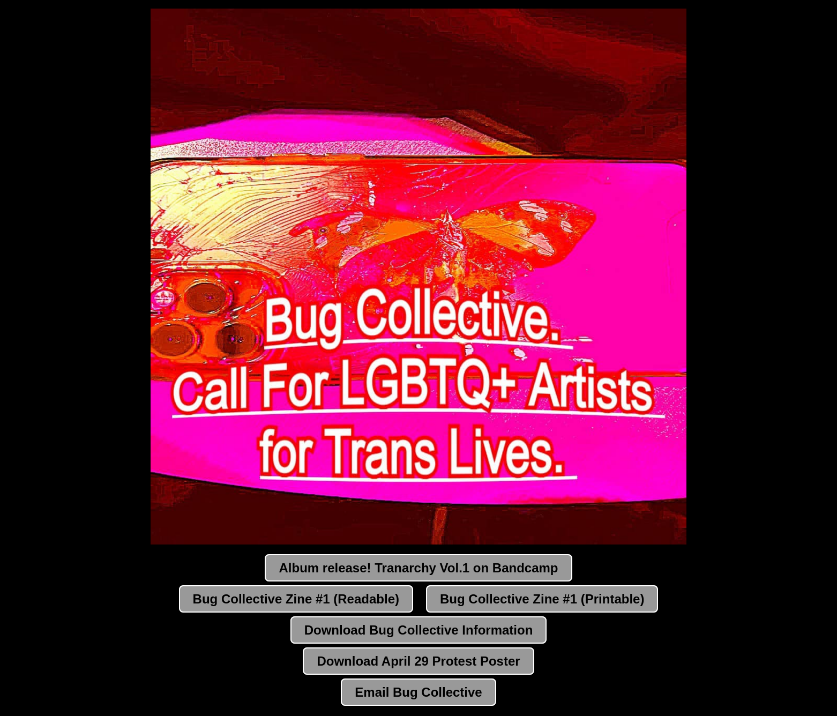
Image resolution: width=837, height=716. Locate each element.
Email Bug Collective (418, 692)
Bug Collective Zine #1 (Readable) (296, 599)
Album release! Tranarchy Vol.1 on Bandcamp (418, 568)
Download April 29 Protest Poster (418, 661)
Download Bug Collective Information (418, 630)
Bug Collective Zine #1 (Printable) (542, 599)
